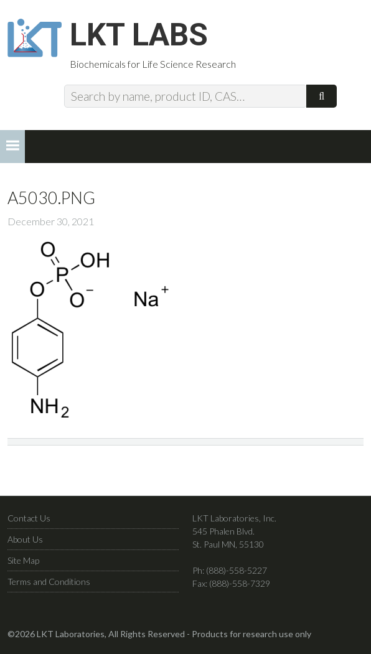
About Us (25, 539)
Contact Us (28, 518)
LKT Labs (139, 34)
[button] (12, 146)
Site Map (23, 560)
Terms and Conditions (48, 581)
